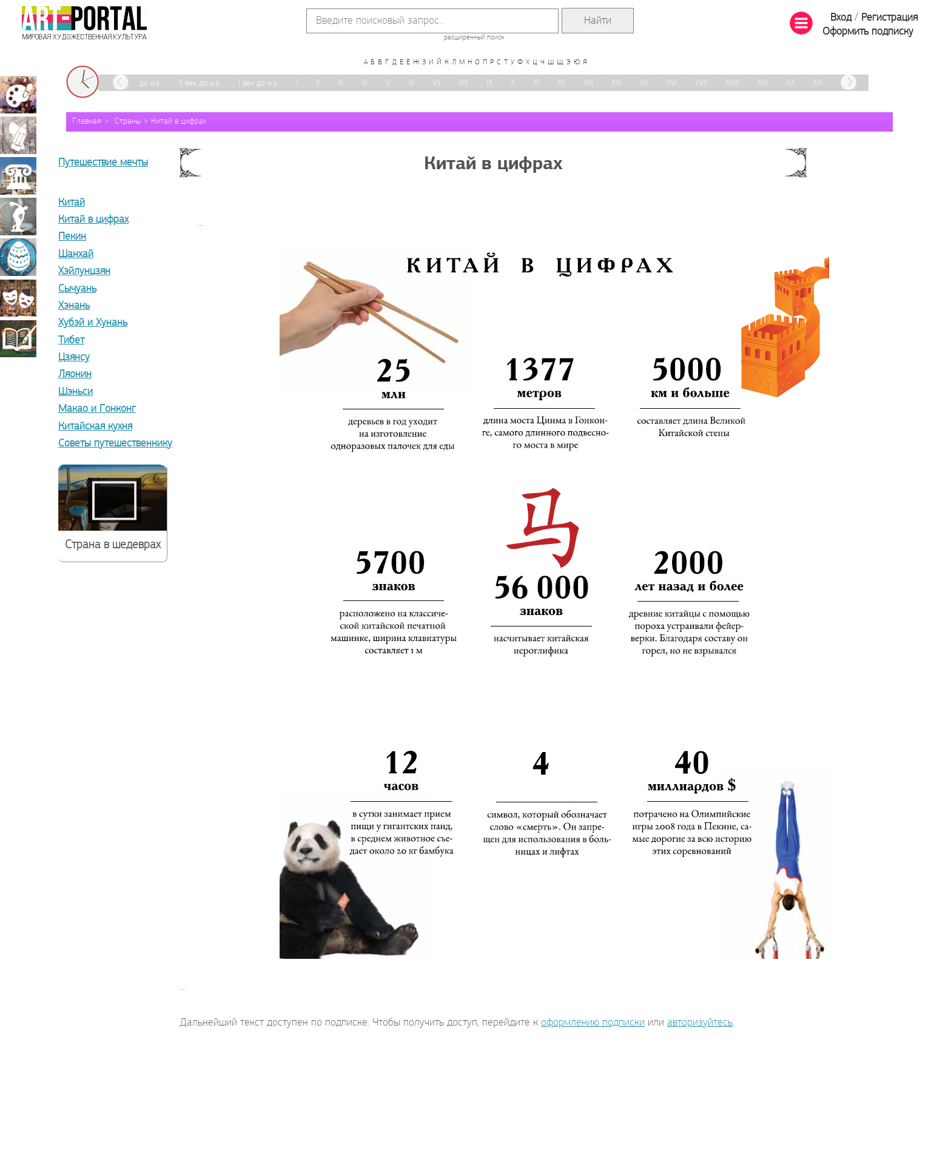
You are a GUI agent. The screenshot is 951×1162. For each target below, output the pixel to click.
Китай (71, 203)
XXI (818, 83)
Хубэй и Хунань (92, 323)
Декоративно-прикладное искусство (18, 257)
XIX (763, 83)
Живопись (18, 94)
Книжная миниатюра (18, 338)
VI (411, 83)
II (318, 83)
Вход (841, 18)
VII (436, 83)
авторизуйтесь (700, 1023)
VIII (463, 83)
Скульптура (18, 216)
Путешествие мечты (103, 163)
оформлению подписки (593, 1023)
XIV (616, 83)
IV (364, 83)
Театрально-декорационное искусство (18, 298)
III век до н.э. (139, 83)
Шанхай (75, 254)
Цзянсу (74, 357)
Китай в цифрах (178, 121)
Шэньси (75, 392)
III (340, 83)
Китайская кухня (95, 426)
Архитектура (18, 176)
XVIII (732, 83)
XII (561, 83)
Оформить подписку (867, 32)
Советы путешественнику (115, 443)
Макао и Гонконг (97, 409)
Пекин (72, 237)
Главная (86, 121)
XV (644, 83)
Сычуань (77, 289)
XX (790, 83)
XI (536, 83)
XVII (701, 83)
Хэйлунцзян (84, 271)
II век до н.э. (199, 83)
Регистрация (889, 18)
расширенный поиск (474, 37)
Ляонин (75, 374)
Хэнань (74, 306)
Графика (18, 135)
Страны (128, 121)
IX (489, 83)
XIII (588, 83)
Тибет (71, 340)
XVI (672, 83)
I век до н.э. (258, 83)
